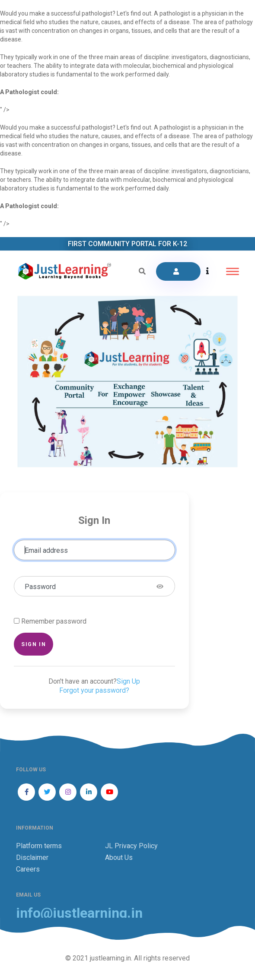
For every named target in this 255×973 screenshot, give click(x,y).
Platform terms (39, 846)
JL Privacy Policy (131, 846)
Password (40, 587)
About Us (119, 857)
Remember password (53, 621)
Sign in (33, 644)
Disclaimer (32, 857)
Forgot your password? (94, 690)
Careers (28, 869)
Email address (46, 550)
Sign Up (128, 681)
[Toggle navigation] (232, 271)
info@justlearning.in (79, 913)
